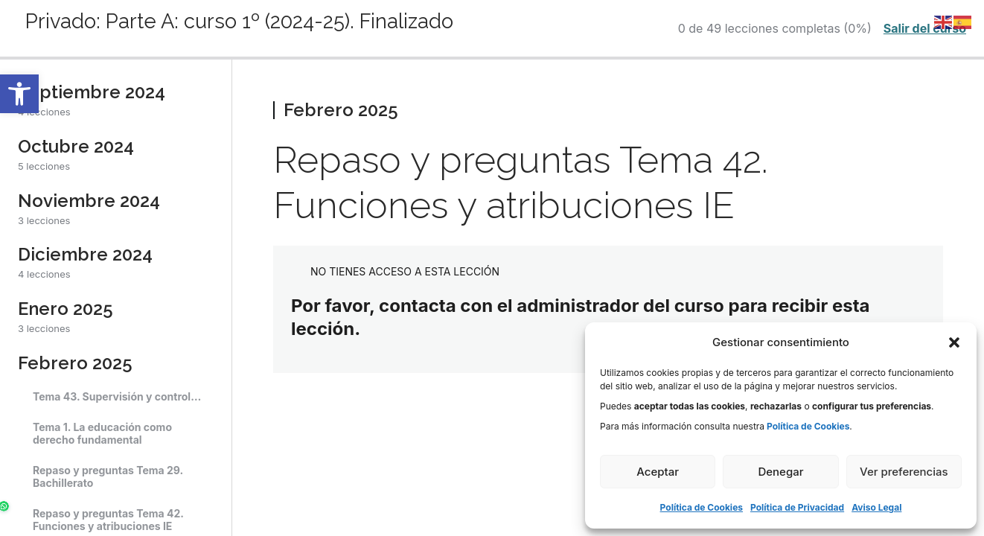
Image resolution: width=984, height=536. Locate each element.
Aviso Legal (876, 507)
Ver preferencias (904, 472)
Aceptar (657, 472)
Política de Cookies (701, 507)
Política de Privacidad (797, 507)
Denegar (780, 472)
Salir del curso (925, 28)
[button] (19, 93)
